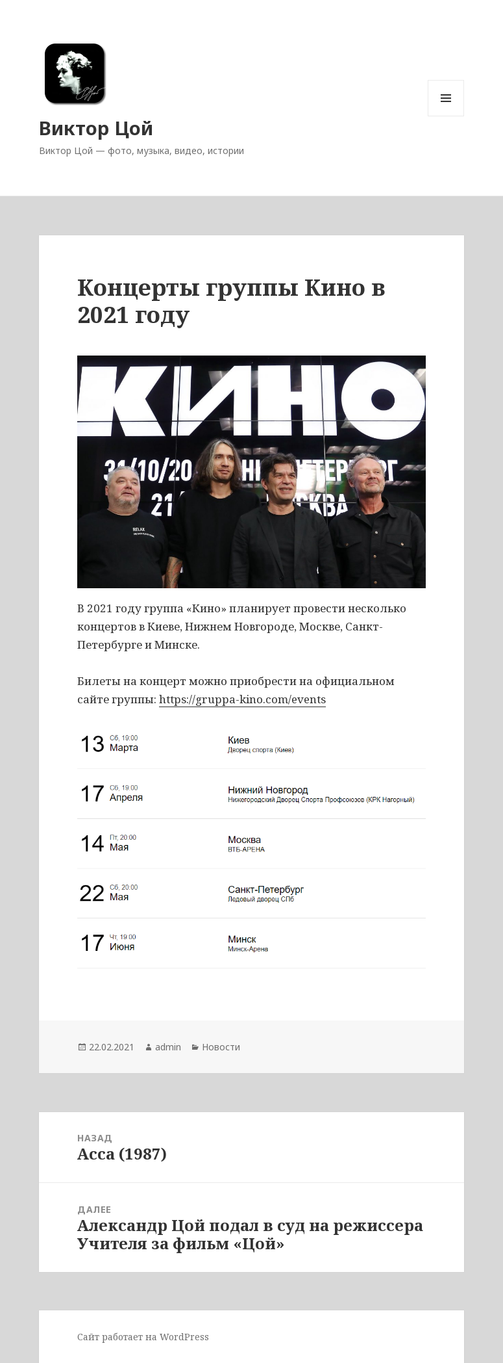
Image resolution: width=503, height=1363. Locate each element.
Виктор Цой (96, 127)
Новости (221, 1047)
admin (168, 1047)
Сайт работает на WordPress (143, 1337)
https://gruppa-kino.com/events (242, 699)
